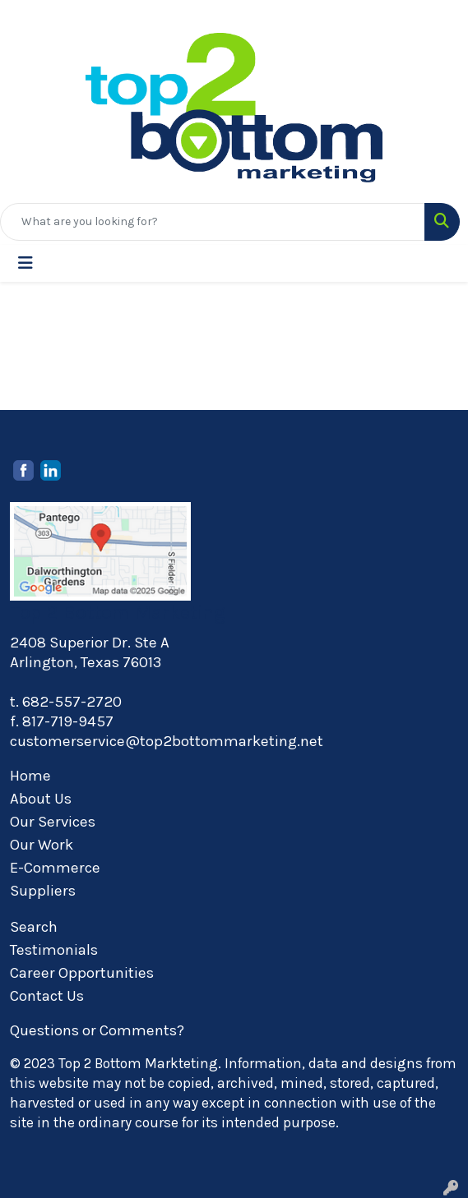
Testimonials (54, 950)
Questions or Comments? (97, 1030)
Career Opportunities (82, 973)
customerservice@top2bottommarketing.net (166, 741)
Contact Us (47, 996)
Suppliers (43, 891)
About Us (41, 799)
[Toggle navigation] (25, 263)
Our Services (52, 822)
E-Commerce (55, 868)
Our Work (41, 845)
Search (34, 927)
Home (30, 776)
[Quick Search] (212, 222)
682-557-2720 (72, 702)
